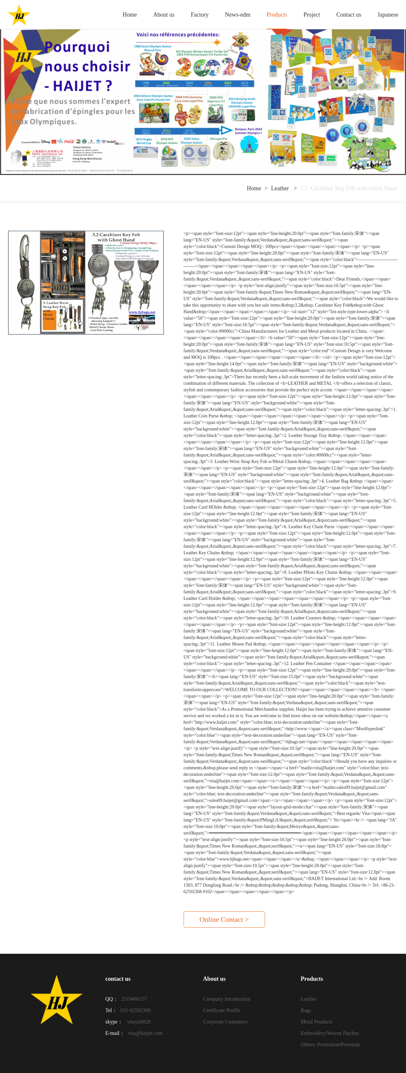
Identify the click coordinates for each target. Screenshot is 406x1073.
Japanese (388, 14)
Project (311, 14)
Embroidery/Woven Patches (330, 1033)
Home (130, 14)
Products (277, 14)
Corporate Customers (225, 1021)
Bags (306, 1010)
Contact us (348, 14)
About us (164, 14)
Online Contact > (224, 919)
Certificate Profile (221, 1010)
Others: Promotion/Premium (330, 1044)
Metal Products (316, 1021)
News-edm (237, 14)
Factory (200, 14)
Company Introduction (226, 999)
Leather (280, 188)
